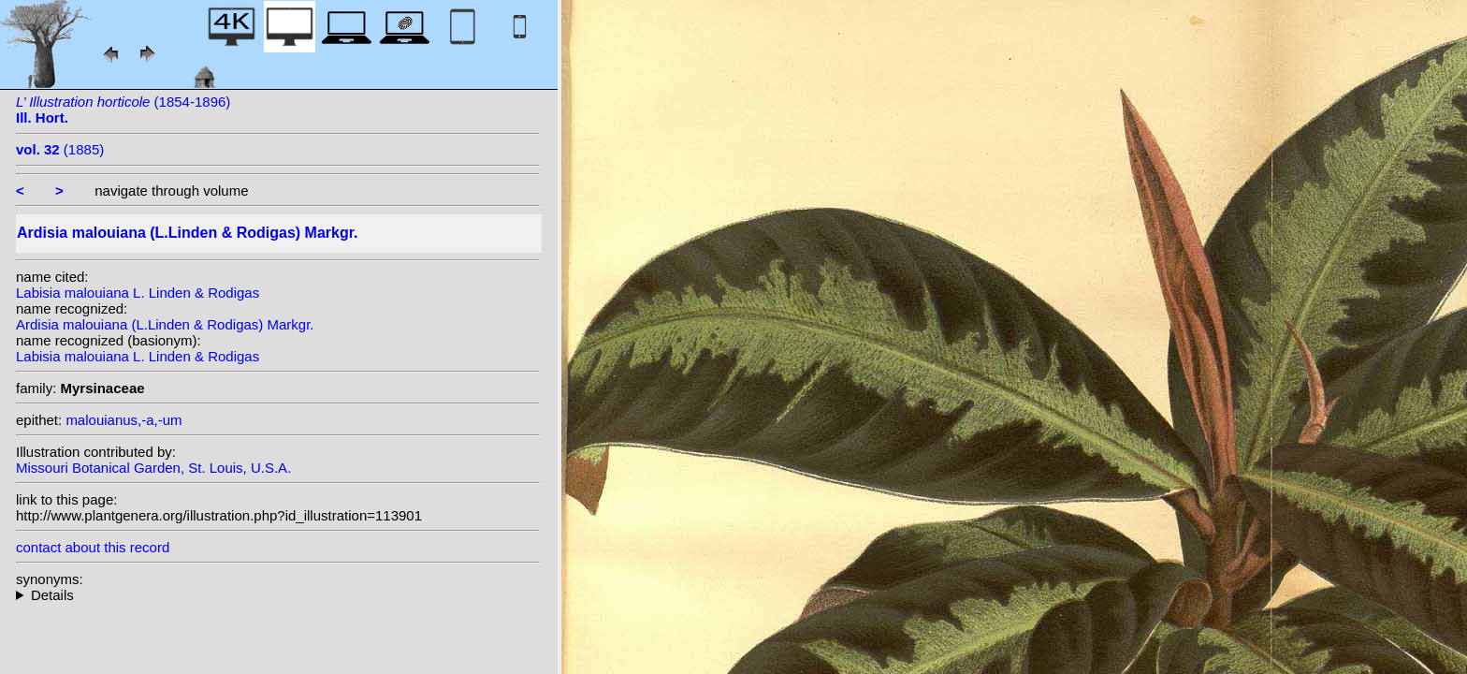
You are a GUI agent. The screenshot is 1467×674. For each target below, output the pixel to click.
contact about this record (92, 547)
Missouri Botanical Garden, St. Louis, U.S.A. (153, 468)
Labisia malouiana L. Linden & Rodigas (137, 292)
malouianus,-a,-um (123, 420)
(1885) (60, 149)
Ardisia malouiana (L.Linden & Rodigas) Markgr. (165, 324)
